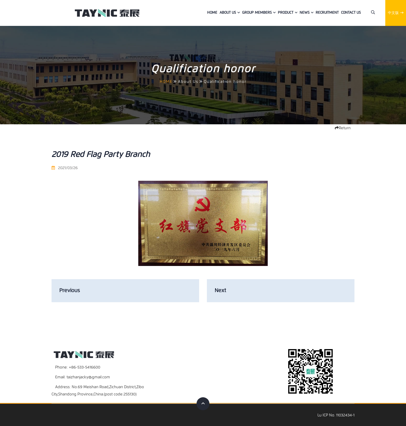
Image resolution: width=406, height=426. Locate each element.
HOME (166, 81)
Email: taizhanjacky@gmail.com (82, 376)
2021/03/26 (65, 167)
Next (220, 290)
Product (285, 12)
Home (212, 12)
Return (343, 128)
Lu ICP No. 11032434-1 (335, 414)
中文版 (395, 13)
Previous (69, 290)
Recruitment (327, 12)
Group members (257, 12)
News (304, 12)
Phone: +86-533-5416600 (77, 366)
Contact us (351, 12)
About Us (228, 12)
